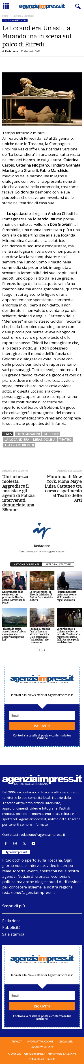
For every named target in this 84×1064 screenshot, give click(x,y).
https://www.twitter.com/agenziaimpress (42, 551)
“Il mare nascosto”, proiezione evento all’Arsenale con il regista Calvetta (67, 596)
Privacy (17, 1041)
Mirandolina (44, 439)
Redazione (11, 51)
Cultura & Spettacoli (15, 20)
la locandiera (16, 439)
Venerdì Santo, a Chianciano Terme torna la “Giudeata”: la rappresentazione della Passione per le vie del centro (68, 636)
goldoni (51, 434)
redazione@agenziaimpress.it (42, 834)
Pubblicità (11, 927)
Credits (51, 1059)
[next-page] (45, 650)
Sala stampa (13, 934)
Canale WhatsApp (42, 1047)
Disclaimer (65, 1041)
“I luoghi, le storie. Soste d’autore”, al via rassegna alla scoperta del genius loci (14, 634)
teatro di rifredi (19, 445)
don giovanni (28, 434)
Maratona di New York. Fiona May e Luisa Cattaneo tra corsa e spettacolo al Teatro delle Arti (63, 488)
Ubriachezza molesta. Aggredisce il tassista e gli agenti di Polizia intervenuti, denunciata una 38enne (18, 493)
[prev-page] (39, 650)
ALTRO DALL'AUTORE (58, 564)
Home (5, 15)
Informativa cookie (40, 1041)
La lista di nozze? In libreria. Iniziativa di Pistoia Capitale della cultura (41, 596)
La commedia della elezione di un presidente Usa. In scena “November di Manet (13, 597)
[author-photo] (42, 530)
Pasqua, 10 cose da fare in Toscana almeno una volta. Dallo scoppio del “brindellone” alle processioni (40, 636)
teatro (65, 439)
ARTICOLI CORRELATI (26, 564)
